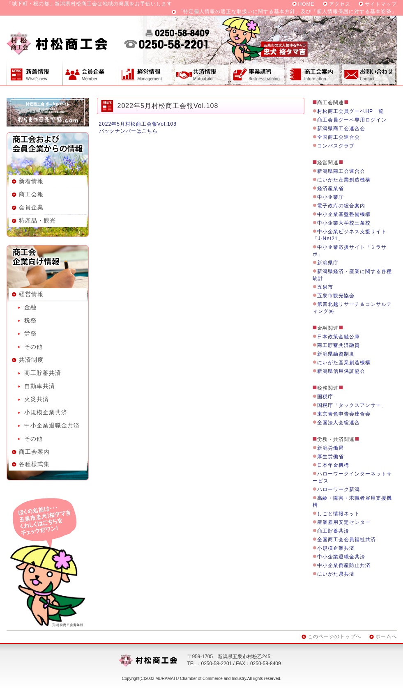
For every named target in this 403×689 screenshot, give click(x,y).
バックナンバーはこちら (128, 131)
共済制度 (201, 72)
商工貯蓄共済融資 (338, 345)
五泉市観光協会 (336, 296)
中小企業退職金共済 (52, 425)
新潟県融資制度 (336, 354)
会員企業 (90, 72)
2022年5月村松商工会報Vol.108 (138, 124)
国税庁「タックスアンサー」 (352, 405)
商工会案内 (313, 72)
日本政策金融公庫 (338, 337)
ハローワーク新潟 (338, 489)
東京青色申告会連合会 (344, 414)
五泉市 (325, 287)
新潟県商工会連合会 (341, 128)
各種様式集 (34, 464)
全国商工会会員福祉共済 (346, 539)
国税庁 (325, 397)
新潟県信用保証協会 (341, 371)
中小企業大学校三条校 (344, 223)
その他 (33, 346)
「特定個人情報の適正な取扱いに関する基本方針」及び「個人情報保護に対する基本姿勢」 (287, 11)
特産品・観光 (37, 220)
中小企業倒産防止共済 (344, 565)
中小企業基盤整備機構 (344, 214)
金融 (30, 307)
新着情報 (34, 72)
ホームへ (386, 636)
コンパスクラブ (336, 146)
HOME (306, 4)
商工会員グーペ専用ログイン (352, 120)
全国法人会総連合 (338, 422)
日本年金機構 (333, 465)
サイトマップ (381, 4)
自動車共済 (39, 386)
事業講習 (257, 72)
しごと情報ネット (338, 514)
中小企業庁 (330, 197)
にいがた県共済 (336, 574)
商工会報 (31, 194)
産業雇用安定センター (344, 522)
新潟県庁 (328, 263)
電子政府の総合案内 (341, 206)
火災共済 (36, 399)
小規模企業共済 (45, 412)
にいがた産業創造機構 (344, 180)
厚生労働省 (330, 456)
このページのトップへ (334, 636)
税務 (30, 320)
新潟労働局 (330, 448)
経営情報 (146, 72)
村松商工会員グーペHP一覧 (350, 111)
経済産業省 (330, 188)
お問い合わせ (369, 72)
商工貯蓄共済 (42, 373)
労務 (30, 333)
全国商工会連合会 (338, 137)
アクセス (339, 4)
